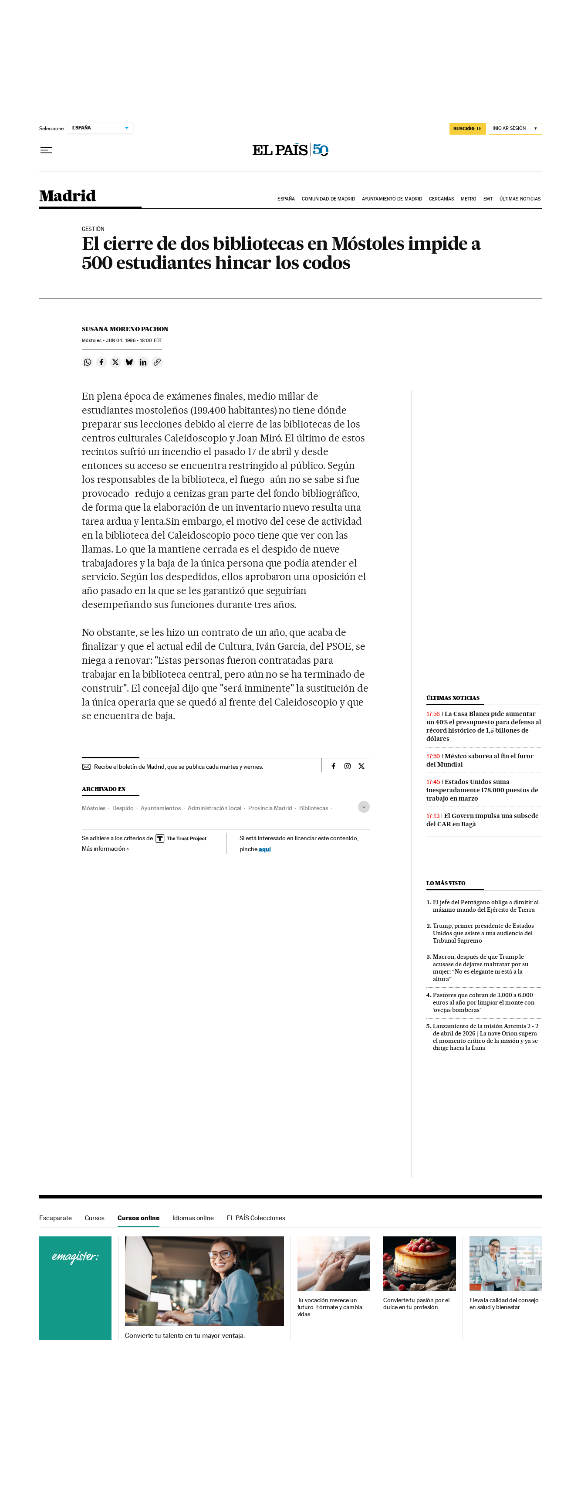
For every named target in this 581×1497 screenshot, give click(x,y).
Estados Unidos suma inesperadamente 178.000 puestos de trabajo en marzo (482, 790)
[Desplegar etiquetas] (364, 807)
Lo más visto (446, 883)
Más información (105, 848)
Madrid (67, 196)
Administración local (214, 808)
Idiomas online (193, 1218)
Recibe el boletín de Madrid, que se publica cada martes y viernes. (178, 766)
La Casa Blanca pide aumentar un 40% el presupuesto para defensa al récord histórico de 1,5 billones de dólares (483, 726)
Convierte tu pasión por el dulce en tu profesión (416, 1303)
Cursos (95, 1218)
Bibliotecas (313, 808)
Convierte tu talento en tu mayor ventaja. (185, 1336)
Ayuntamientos (161, 808)
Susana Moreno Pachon (125, 329)
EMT (488, 199)
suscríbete (467, 129)
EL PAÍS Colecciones (256, 1218)
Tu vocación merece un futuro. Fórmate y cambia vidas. (329, 1307)
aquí (265, 848)
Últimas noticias (520, 199)
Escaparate (55, 1218)
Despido (123, 808)
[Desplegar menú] (46, 150)
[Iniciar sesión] (515, 129)
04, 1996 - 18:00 (134, 340)
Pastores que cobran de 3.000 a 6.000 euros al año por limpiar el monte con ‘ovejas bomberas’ (483, 1002)
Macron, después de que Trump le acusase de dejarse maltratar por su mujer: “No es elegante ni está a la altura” (480, 967)
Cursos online (138, 1218)
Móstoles (93, 808)
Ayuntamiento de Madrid (392, 199)
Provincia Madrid (270, 808)
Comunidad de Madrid (328, 199)
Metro (469, 199)
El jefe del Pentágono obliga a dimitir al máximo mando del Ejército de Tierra (486, 906)
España (286, 199)
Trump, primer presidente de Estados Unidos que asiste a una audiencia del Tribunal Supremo (483, 933)
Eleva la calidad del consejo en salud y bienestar (504, 1303)
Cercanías (441, 199)
